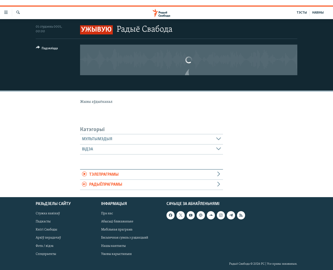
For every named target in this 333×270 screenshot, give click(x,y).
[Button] (47, 49)
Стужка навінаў (48, 213)
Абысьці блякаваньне (117, 221)
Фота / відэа (45, 245)
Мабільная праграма (117, 229)
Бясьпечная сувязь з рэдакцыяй (124, 237)
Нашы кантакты (113, 245)
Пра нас (107, 213)
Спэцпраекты (46, 254)
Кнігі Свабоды (46, 229)
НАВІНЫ (318, 12)
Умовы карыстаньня (116, 254)
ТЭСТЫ (302, 12)
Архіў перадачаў (48, 237)
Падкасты (43, 221)
